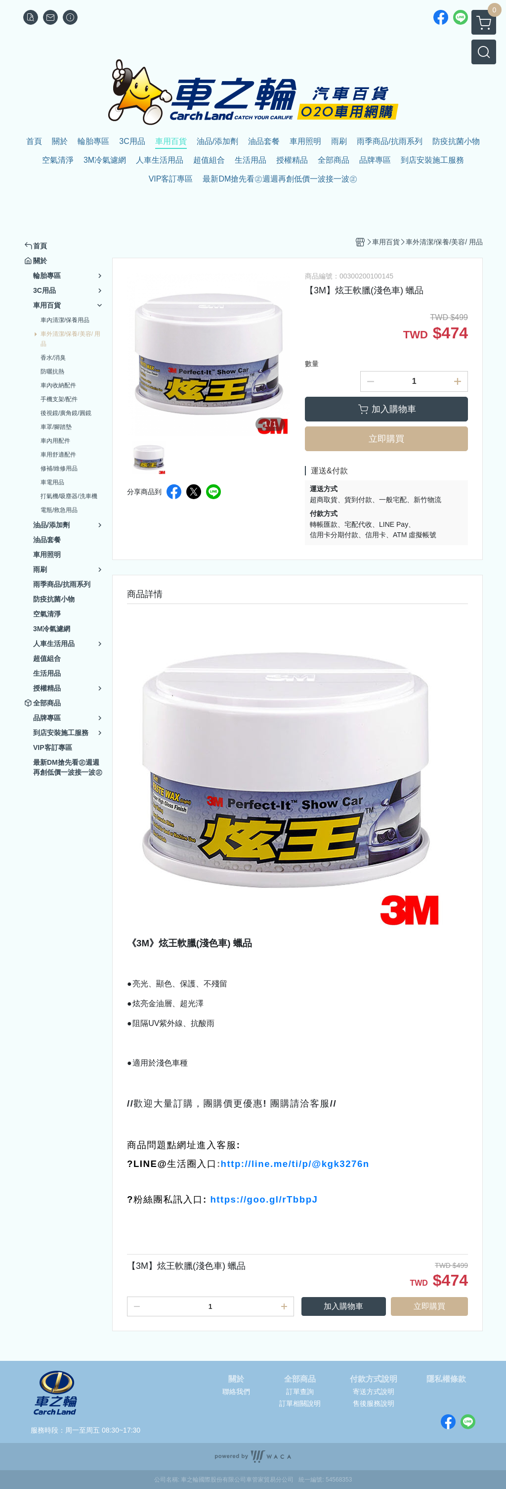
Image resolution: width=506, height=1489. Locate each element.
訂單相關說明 (300, 1403)
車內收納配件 (58, 385)
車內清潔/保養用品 (65, 320)
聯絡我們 (236, 1391)
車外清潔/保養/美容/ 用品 (70, 338)
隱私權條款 (446, 1379)
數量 (312, 364)
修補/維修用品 (59, 468)
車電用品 (52, 482)
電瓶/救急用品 (59, 510)
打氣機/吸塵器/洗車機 (69, 496)
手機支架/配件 (59, 399)
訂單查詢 (300, 1391)
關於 (236, 1379)
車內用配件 (55, 440)
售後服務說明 (373, 1403)
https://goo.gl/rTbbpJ (264, 1199)
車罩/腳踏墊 (56, 426)
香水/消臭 (53, 357)
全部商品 (300, 1379)
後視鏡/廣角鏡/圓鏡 (66, 413)
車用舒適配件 (58, 454)
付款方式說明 (373, 1379)
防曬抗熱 (52, 371)
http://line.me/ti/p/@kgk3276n (295, 1164)
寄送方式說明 (373, 1391)
